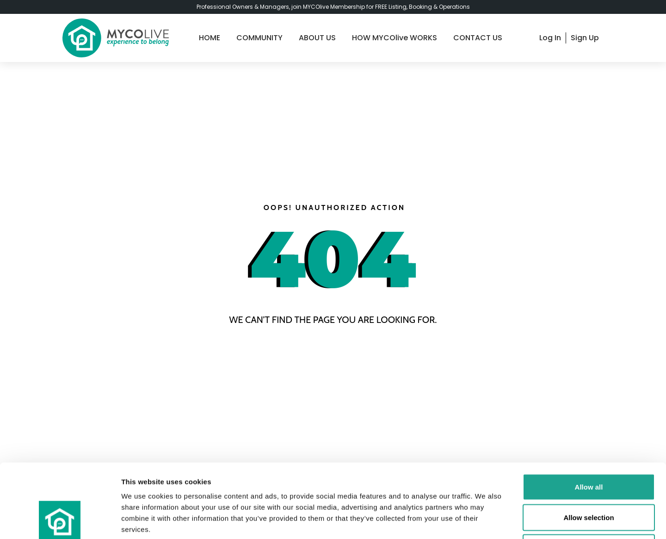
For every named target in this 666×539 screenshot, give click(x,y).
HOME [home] (209, 37)
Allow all (589, 417)
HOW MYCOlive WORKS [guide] (394, 37)
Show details (485, 521)
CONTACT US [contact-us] (477, 37)
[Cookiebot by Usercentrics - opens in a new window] (59, 521)
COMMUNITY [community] (259, 37)
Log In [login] (550, 37)
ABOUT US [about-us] (317, 37)
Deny (589, 478)
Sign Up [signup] (585, 37)
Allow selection (588, 448)
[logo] (115, 38)
